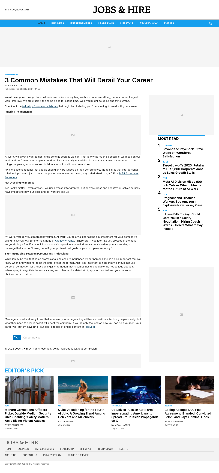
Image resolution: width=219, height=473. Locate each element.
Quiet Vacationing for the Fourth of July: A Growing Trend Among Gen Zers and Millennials (81, 413)
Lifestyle (127, 23)
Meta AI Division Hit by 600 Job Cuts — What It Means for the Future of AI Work (182, 185)
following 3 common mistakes (40, 106)
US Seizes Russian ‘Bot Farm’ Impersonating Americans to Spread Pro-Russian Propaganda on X (135, 415)
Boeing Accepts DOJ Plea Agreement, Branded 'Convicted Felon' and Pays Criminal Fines (188, 413)
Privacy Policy (52, 455)
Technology (149, 23)
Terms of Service (78, 455)
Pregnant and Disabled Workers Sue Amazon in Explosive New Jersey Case (183, 201)
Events (169, 23)
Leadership (106, 23)
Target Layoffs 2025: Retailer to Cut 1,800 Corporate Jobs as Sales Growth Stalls (183, 169)
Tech (165, 178)
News (165, 210)
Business (57, 23)
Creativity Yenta (64, 240)
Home (41, 23)
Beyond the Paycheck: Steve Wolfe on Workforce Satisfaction (183, 152)
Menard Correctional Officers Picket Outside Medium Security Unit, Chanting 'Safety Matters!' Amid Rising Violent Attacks (28, 415)
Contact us (30, 455)
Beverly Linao (16, 85)
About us (10, 455)
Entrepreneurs (81, 23)
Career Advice (31, 337)
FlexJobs (90, 326)
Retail (165, 162)
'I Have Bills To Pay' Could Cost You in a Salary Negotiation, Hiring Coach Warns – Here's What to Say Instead (183, 221)
